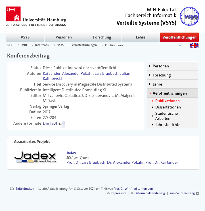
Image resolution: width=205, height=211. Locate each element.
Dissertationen (168, 107)
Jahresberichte (167, 124)
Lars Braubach (106, 73)
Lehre (140, 37)
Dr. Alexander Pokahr (125, 162)
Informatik (42, 45)
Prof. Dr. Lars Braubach (85, 162)
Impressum (118, 193)
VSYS (25, 37)
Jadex (71, 152)
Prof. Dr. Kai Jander (161, 162)
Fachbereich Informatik (150, 15)
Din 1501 (50, 123)
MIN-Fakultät (161, 9)
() (146, 22)
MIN (24, 45)
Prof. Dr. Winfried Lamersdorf (133, 189)
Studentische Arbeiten (166, 116)
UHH (10, 45)
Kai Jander (51, 73)
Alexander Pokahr (77, 73)
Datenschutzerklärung (150, 193)
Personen (64, 37)
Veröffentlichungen (179, 37)
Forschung (102, 37)
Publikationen (114, 45)
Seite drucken (25, 189)
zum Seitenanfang (182, 193)
